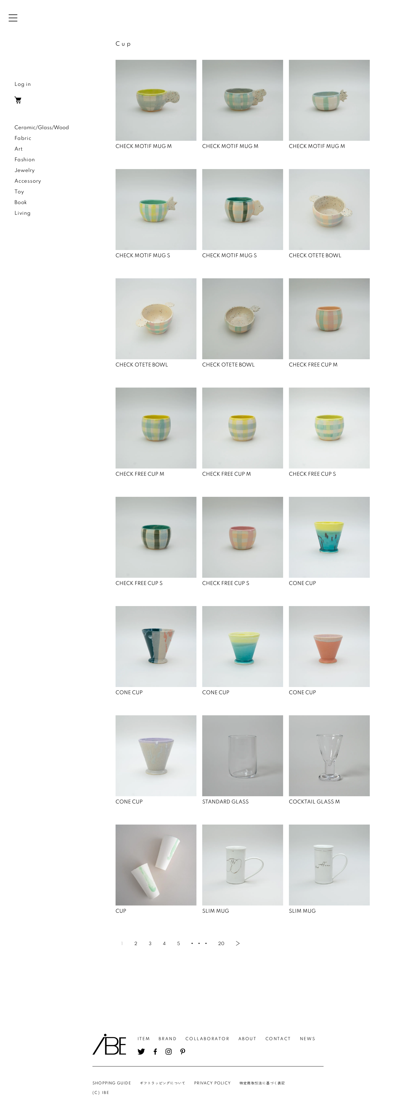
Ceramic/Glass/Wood (41, 127)
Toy (19, 192)
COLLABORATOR (207, 1039)
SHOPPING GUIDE (111, 1083)
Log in (22, 84)
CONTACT (278, 1039)
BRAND (168, 1039)
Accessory (27, 181)
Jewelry (24, 170)
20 (221, 944)
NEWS (307, 1039)
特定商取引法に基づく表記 (262, 1083)
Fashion (24, 159)
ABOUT (247, 1039)
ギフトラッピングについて (162, 1083)
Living (22, 213)
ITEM (144, 1039)
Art (18, 149)
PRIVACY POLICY (212, 1083)
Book (20, 202)
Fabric (22, 138)
